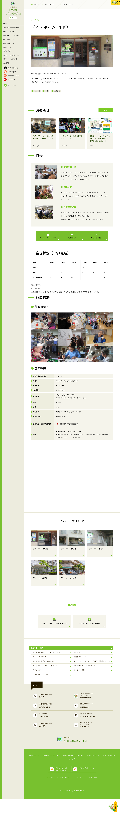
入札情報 (6, 63)
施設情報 (62, 91)
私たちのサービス (8, 39)
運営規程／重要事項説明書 (11, 27)
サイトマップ (77, 795)
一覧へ (103, 111)
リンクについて (90, 795)
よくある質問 (96, 237)
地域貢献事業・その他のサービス (93, 676)
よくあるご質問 (93, 682)
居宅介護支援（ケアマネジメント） (52, 669)
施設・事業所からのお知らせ (12, 35)
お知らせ (37, 91)
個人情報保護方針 (63, 795)
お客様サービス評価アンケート (12, 55)
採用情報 (115, 772)
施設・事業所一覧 (8, 43)
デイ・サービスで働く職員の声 (54, 622)
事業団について (8, 23)
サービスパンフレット (48, 237)
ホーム (13, 18)
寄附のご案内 (7, 51)
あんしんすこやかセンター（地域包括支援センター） (93, 669)
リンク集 (51, 795)
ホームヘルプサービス (52, 663)
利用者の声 (72, 237)
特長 (50, 91)
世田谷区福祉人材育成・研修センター (52, 676)
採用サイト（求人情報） (10, 59)
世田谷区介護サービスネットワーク (87, 784)
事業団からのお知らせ (10, 31)
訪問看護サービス (93, 663)
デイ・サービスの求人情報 (89, 622)
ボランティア (7, 47)
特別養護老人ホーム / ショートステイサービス (52, 657)
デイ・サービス (66, 4)
